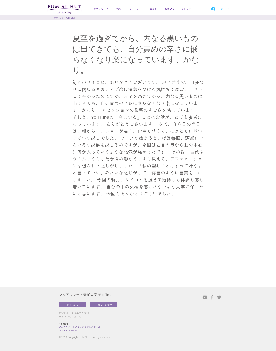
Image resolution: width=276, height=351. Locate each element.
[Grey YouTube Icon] (205, 297)
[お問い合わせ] (103, 304)
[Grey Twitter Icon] (219, 297)
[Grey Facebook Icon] (212, 297)
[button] (102, 9)
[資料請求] (72, 304)
